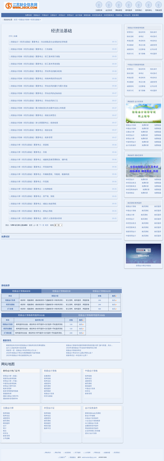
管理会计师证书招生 (143, 265)
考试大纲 (142, 45)
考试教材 (130, 45)
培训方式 (130, 53)
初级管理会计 (131, 231)
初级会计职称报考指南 (136, 28)
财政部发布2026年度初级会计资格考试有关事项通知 (25, 345)
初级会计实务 (49, 393)
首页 (15, 19)
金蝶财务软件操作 (91, 426)
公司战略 (6, 438)
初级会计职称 (24, 19)
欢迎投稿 (67, 452)
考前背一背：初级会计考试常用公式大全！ (22, 350)
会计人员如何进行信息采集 (16, 348)
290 (99, 300)
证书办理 (153, 49)
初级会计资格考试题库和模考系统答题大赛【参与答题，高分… (89, 345)
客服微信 (72, 457)
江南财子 (62, 457)
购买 (114, 300)
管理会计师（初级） (10, 376)
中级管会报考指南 (9, 383)
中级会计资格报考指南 (136, 64)
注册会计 (53, 15)
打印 (10, 36)
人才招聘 (86, 452)
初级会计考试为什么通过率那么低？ (79, 353)
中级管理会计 (131, 142)
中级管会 (119, 15)
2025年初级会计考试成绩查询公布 (19, 355)
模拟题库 (47, 388)
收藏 (15, 36)
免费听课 (145, 125)
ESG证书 (127, 15)
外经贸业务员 (97, 15)
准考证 (141, 36)
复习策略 (142, 53)
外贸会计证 (49, 407)
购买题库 (157, 206)
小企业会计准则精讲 (92, 420)
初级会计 (37, 15)
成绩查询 (47, 383)
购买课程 (145, 206)
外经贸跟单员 (109, 15)
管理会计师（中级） (10, 381)
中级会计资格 (91, 370)
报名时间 (142, 32)
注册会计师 (8, 407)
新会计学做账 (90, 415)
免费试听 (28, 15)
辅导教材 (47, 391)
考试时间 (142, 41)
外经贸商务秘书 (132, 189)
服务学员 (47, 428)
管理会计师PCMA (9, 386)
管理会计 (70, 15)
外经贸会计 (130, 135)
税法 (4, 431)
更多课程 (135, 15)
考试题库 (153, 53)
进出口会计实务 (91, 433)
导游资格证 (130, 193)
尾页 (46, 225)
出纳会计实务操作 (91, 418)
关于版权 (77, 452)
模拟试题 (47, 426)
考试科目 (153, 41)
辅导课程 (47, 386)
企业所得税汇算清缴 (92, 431)
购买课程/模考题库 (135, 203)
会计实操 (78, 15)
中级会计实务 (90, 388)
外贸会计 (62, 15)
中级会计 (45, 15)
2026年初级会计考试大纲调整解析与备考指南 (23, 353)
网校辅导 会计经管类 (135, 101)
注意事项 (142, 49)
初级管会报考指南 (9, 378)
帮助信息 (96, 452)
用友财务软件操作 (91, 428)
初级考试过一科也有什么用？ (77, 355)
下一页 (41, 225)
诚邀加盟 (106, 452)
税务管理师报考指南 (10, 391)
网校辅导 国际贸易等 (135, 155)
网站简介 (47, 452)
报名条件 (153, 32)
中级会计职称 (131, 128)
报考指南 (47, 378)
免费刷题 (157, 125)
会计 (4, 426)
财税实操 (87, 15)
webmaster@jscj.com (89, 457)
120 (71, 324)
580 (99, 309)
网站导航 (57, 452)
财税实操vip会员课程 (93, 413)
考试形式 (153, 36)
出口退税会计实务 (91, 423)
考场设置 (130, 41)
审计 (4, 428)
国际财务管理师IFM (10, 398)
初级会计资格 (50, 370)
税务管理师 (7, 388)
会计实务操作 (91, 407)
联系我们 (116, 452)
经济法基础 (35, 19)
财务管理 (88, 393)
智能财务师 (7, 393)
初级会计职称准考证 (73, 350)
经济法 (87, 391)
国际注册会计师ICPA (10, 396)
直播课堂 (47, 376)
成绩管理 (153, 45)
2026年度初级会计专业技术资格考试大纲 (81, 348)
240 (71, 333)
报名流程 (130, 36)
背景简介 (130, 32)
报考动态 (47, 381)
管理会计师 (130, 138)
